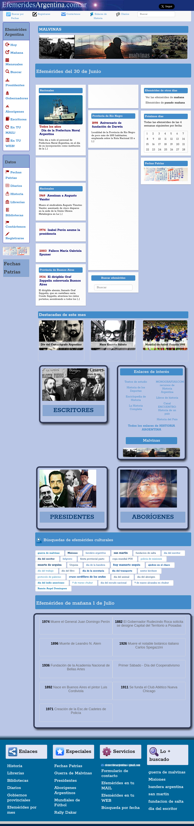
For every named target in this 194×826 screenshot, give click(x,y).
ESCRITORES (73, 410)
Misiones (157, 779)
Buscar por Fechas (15, 16)
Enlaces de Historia (98, 16)
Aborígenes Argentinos (65, 790)
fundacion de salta (166, 801)
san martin (159, 794)
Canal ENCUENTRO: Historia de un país (167, 408)
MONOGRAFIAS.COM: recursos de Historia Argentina (168, 387)
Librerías (15, 773)
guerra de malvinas (167, 772)
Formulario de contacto (114, 773)
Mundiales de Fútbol (67, 803)
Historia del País (167, 419)
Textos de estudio (136, 382)
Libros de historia (167, 398)
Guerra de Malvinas (73, 773)
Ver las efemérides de (165, 97)
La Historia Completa (136, 407)
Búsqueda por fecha (120, 807)
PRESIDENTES (72, 517)
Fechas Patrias (68, 766)
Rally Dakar (65, 812)
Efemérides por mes (22, 810)
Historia (14, 766)
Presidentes (65, 780)
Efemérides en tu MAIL (117, 785)
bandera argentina (166, 787)
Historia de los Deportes (136, 389)
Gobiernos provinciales (18, 798)
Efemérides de (165, 102)
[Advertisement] (146, 70)
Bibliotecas (17, 780)
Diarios (122, 14)
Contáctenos (70, 14)
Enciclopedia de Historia (136, 398)
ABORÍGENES (153, 517)
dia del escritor (163, 808)
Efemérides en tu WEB (117, 798)
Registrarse (41, 14)
